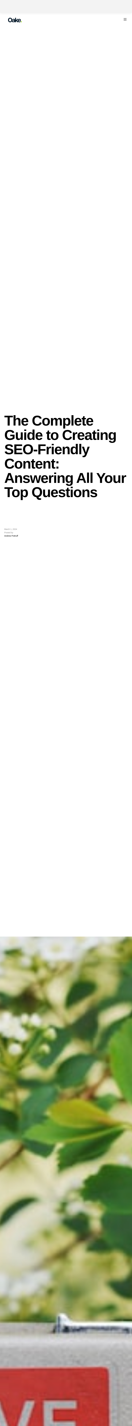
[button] (124, 20)
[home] (18, 20)
